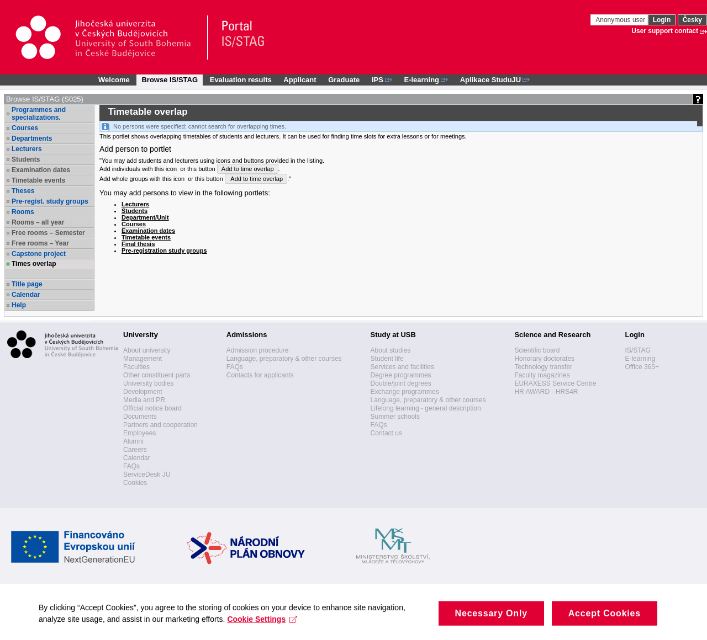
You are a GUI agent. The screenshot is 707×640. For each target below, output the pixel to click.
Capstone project (39, 254)
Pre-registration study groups (164, 250)
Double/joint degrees (401, 383)
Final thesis (138, 244)
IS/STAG (637, 350)
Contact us (386, 433)
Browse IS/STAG (169, 80)
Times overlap (34, 264)
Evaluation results (241, 80)
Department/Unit (145, 217)
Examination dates (41, 170)
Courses (25, 128)
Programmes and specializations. (39, 113)
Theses (23, 191)
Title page (27, 284)
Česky (692, 20)
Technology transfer (543, 367)
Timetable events (38, 180)
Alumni (133, 441)
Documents (140, 416)
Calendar (26, 294)
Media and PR (144, 400)
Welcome (114, 80)
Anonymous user (621, 20)
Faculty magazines (541, 375)
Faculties (136, 367)
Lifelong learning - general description (426, 408)
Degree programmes (401, 375)
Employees (139, 433)
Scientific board (537, 350)
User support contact (664, 31)
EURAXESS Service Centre (555, 383)
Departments (32, 138)
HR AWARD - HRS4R (546, 392)
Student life (387, 358)
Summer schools (395, 416)
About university (146, 350)
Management (142, 358)
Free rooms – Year (40, 243)
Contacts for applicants (260, 375)
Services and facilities (402, 367)
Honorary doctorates (544, 358)
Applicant (299, 80)
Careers (135, 450)
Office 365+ (642, 367)
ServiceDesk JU (146, 474)
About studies (391, 350)
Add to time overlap (247, 169)
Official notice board (152, 408)
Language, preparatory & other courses (284, 358)
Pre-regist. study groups (50, 201)
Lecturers (27, 149)
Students (26, 159)
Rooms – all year (38, 222)
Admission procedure (257, 350)
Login (662, 20)
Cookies (135, 483)
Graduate (344, 80)
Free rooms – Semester (48, 233)
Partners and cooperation (160, 425)
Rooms (23, 212)
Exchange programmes (405, 392)
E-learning (640, 358)
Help (19, 305)
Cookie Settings (262, 627)
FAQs (131, 466)
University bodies (148, 383)
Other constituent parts (156, 375)
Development (142, 392)
